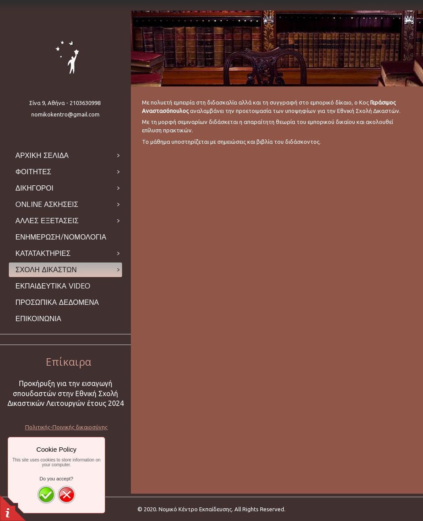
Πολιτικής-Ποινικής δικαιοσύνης (66, 427)
